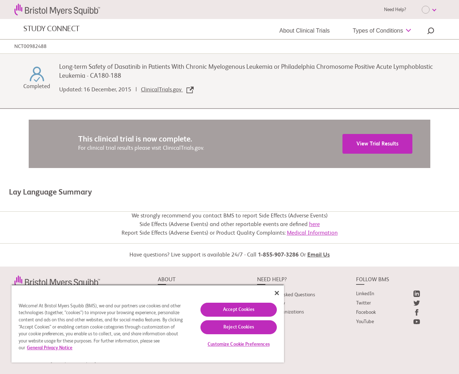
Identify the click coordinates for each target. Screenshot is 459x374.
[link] (57, 281)
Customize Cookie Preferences (239, 344)
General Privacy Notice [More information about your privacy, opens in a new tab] (49, 348)
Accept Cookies (238, 309)
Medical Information (312, 233)
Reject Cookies (238, 327)
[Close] (277, 293)
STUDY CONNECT (51, 29)
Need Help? (395, 10)
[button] (431, 32)
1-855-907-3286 (278, 255)
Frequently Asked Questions (286, 294)
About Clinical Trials (304, 31)
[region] (147, 323)
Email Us (318, 255)
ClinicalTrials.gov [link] (167, 90)
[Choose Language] (429, 10)
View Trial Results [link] (377, 144)
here (314, 224)
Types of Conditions (377, 31)
